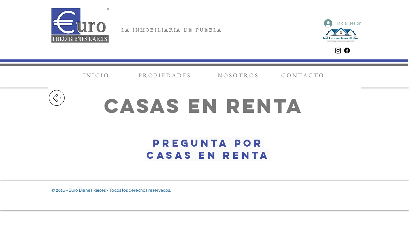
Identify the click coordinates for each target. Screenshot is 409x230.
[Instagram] (338, 50)
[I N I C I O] (95, 75)
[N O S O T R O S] (237, 75)
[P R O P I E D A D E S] (163, 75)
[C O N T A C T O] (302, 75)
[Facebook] (347, 50)
